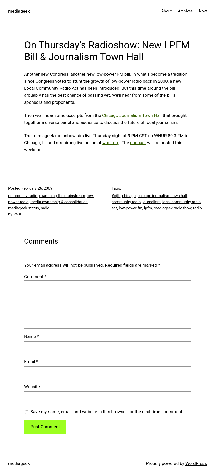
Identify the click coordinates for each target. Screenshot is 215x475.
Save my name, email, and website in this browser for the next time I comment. (106, 411)
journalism (151, 202)
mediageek (19, 11)
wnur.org (110, 142)
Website (32, 386)
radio (45, 208)
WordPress (196, 463)
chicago (129, 195)
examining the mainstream (62, 195)
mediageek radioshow (172, 208)
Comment (35, 276)
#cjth (116, 195)
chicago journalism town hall (162, 195)
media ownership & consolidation (59, 202)
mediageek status (23, 208)
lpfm (148, 208)
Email (31, 361)
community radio (22, 195)
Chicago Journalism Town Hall (132, 115)
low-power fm (130, 208)
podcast (138, 142)
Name (31, 336)
